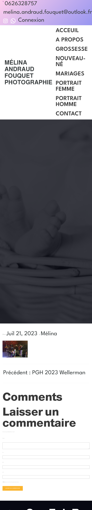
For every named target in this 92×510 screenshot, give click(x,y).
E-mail (3, 462)
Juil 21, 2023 (21, 334)
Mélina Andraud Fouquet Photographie (28, 72)
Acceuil (67, 30)
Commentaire (4, 438)
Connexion (31, 20)
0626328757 (21, 4)
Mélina (49, 334)
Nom (3, 452)
